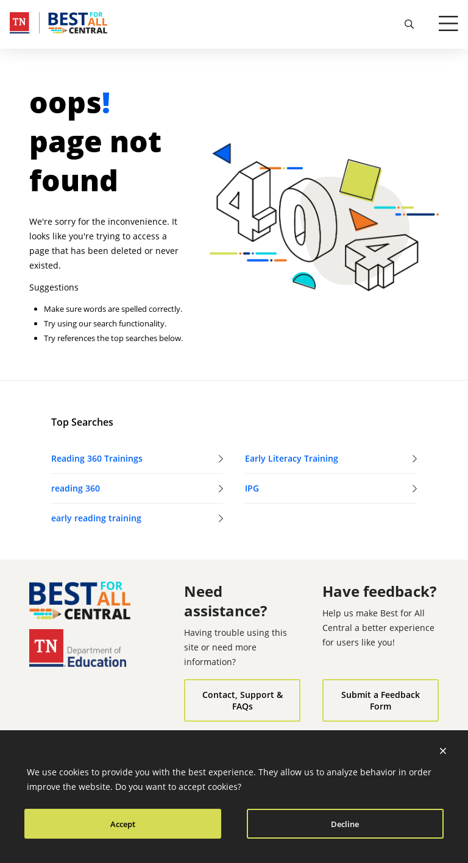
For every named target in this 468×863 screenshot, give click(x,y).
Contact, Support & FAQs (242, 700)
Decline (345, 824)
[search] (409, 24)
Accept (122, 824)
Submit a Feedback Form (380, 700)
